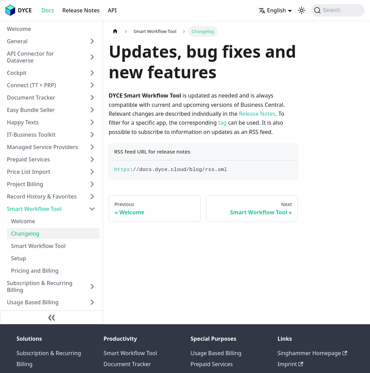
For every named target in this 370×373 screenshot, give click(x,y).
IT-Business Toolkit (31, 134)
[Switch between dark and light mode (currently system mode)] (301, 10)
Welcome (19, 29)
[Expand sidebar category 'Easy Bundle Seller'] (92, 109)
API (112, 10)
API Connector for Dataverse (30, 57)
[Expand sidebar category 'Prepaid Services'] (92, 159)
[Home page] (115, 31)
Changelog (25, 233)
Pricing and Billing (34, 270)
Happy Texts (23, 122)
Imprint (290, 364)
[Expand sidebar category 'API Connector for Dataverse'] (92, 57)
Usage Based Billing (32, 302)
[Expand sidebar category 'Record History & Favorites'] (92, 196)
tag (222, 122)
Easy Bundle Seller (31, 110)
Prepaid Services (28, 159)
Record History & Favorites (42, 196)
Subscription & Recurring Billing (40, 286)
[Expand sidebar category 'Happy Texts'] (92, 122)
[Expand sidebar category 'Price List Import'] (92, 171)
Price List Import (28, 172)
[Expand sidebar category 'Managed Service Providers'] (92, 147)
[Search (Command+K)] (337, 10)
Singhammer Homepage (312, 353)
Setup (18, 258)
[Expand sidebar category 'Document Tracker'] (92, 97)
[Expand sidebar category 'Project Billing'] (92, 184)
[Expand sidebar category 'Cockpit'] (92, 72)
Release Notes (80, 10)
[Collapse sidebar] (51, 317)
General (17, 41)
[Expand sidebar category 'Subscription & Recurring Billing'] (92, 286)
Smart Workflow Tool (34, 209)
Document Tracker (31, 97)
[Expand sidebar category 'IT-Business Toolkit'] (92, 134)
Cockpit (16, 73)
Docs (47, 10)
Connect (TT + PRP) (31, 85)
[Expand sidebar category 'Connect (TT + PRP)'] (92, 85)
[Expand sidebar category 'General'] (92, 41)
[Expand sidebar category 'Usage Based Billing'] (92, 302)
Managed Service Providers (42, 147)
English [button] (272, 10)
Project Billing (25, 184)
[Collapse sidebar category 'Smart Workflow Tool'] (92, 208)
